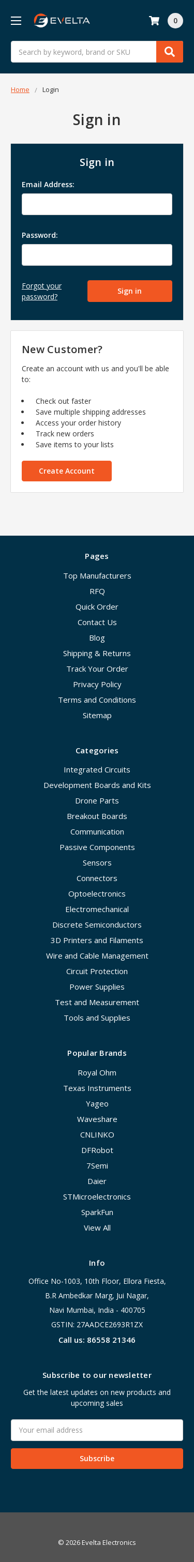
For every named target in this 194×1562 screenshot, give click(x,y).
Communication (97, 831)
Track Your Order (97, 668)
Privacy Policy (97, 684)
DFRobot (97, 1150)
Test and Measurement (97, 1002)
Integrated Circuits (97, 769)
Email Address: (48, 184)
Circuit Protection (97, 971)
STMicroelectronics (97, 1196)
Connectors (97, 878)
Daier (97, 1181)
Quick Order (97, 606)
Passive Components (97, 847)
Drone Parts (97, 800)
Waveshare (97, 1119)
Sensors (97, 862)
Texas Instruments (97, 1088)
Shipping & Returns (97, 653)
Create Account (67, 471)
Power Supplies (97, 986)
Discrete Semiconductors (97, 924)
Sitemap (97, 715)
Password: (40, 235)
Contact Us (97, 622)
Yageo (97, 1103)
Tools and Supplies (97, 1017)
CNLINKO (97, 1134)
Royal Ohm (97, 1072)
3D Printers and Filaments (97, 940)
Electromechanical (97, 909)
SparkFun (97, 1212)
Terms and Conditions (97, 699)
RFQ (97, 591)
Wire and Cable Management (97, 955)
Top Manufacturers (97, 575)
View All (97, 1227)
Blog (97, 637)
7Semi (97, 1165)
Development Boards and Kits (97, 785)
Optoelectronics (97, 893)
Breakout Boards (97, 816)
